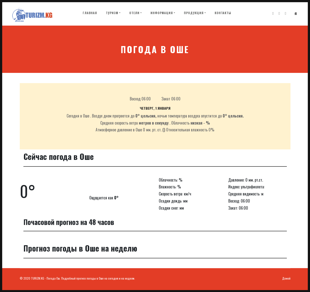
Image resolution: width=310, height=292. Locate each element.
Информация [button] (161, 13)
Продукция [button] (194, 13)
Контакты (223, 13)
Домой (286, 278)
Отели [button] (134, 13)
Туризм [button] (112, 13)
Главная (91, 13)
